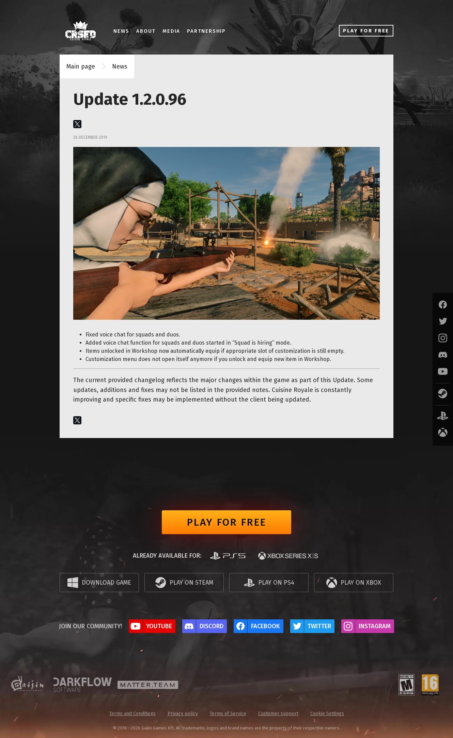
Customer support (278, 714)
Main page (80, 66)
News (124, 31)
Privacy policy (183, 714)
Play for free (226, 522)
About (148, 31)
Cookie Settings (327, 714)
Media (174, 31)
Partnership (208, 31)
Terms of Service (228, 714)
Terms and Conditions (132, 714)
